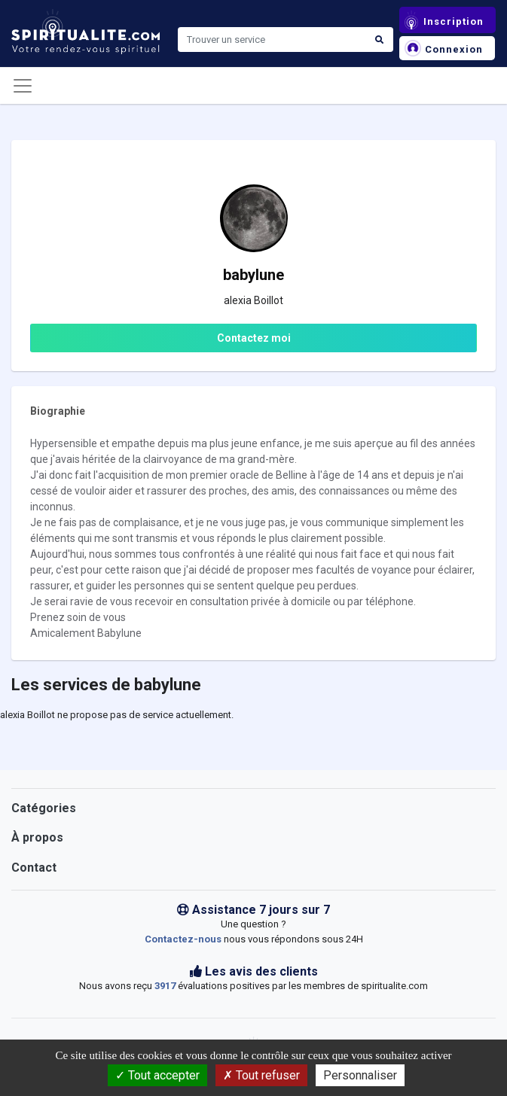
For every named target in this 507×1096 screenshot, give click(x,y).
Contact (34, 867)
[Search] (272, 40)
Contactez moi (254, 338)
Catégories (43, 808)
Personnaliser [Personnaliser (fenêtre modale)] (360, 1075)
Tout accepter (157, 1075)
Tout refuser (261, 1075)
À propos (37, 837)
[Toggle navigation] (22, 86)
